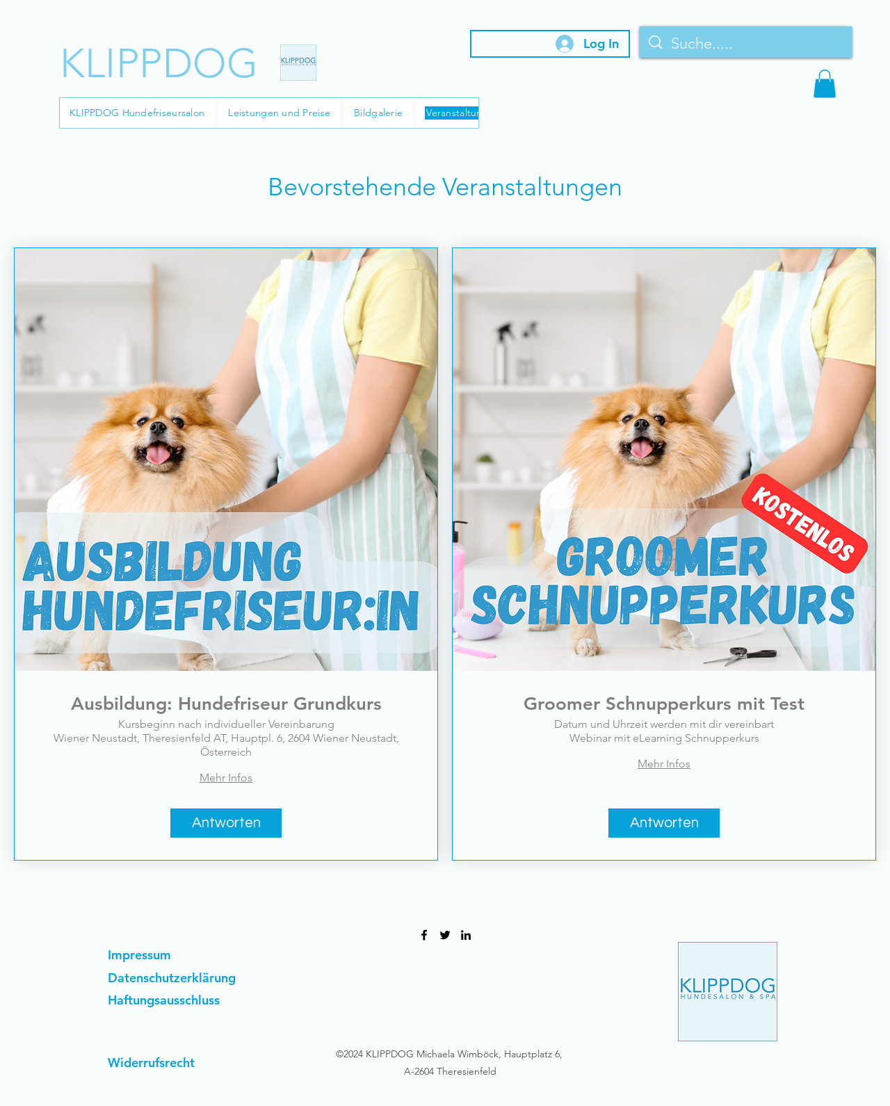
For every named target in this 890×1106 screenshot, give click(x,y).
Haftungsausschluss (164, 1000)
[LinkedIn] (466, 935)
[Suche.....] (746, 43)
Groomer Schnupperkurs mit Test (664, 704)
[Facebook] (424, 935)
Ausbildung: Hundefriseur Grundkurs (226, 704)
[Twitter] (445, 935)
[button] (824, 84)
